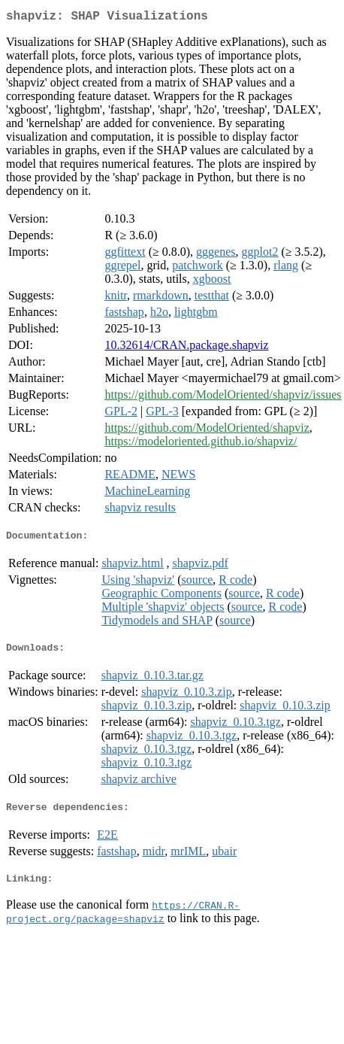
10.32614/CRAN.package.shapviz (186, 347)
